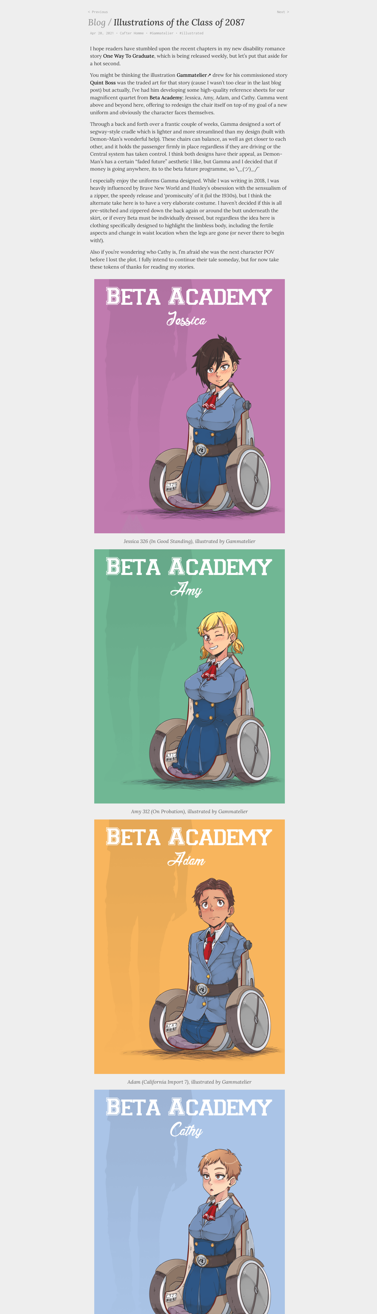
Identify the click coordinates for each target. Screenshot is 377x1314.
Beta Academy (165, 97)
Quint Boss (103, 82)
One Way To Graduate (128, 56)
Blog (97, 22)
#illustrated (191, 33)
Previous (100, 12)
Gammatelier (192, 75)
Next (282, 12)
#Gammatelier (162, 33)
